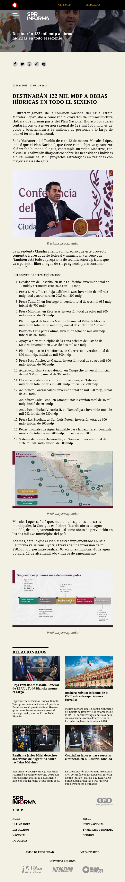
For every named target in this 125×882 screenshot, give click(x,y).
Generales (70, 4)
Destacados (98, 4)
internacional (93, 824)
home (16, 818)
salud (87, 818)
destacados (20, 829)
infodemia (19, 840)
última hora (21, 824)
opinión (88, 835)
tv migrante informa (98, 829)
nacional (19, 835)
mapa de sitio (89, 852)
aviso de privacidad (40, 852)
